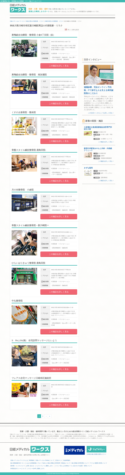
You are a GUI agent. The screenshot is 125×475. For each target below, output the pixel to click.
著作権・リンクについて (17, 466)
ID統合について (65, 463)
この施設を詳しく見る (59, 66)
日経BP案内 (66, 460)
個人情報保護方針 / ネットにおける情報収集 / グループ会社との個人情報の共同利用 (35, 463)
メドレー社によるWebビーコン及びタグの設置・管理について (73, 466)
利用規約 (31, 460)
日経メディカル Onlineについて (45, 460)
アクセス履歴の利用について (98, 463)
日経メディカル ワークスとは (19, 460)
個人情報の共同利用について (80, 463)
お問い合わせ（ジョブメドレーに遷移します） (40, 466)
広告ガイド (58, 460)
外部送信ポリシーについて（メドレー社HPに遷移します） (27, 468)
